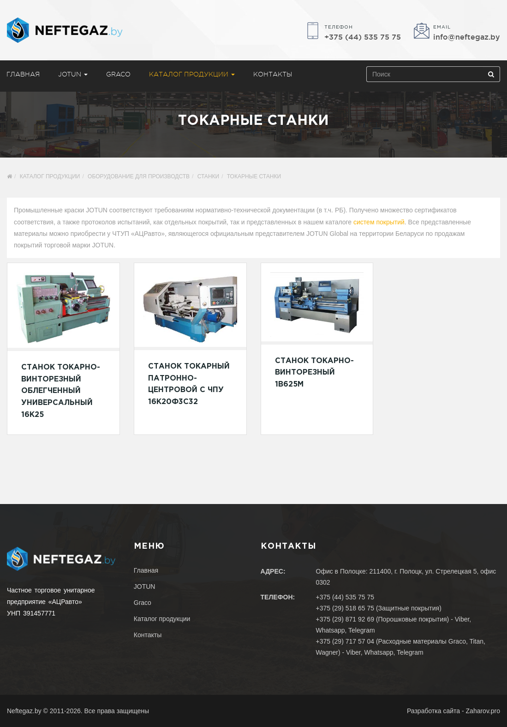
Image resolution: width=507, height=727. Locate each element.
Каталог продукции (192, 74)
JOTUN (73, 74)
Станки (208, 176)
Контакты (272, 74)
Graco (118, 74)
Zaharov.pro (483, 711)
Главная (146, 570)
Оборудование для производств (139, 176)
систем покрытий (379, 222)
